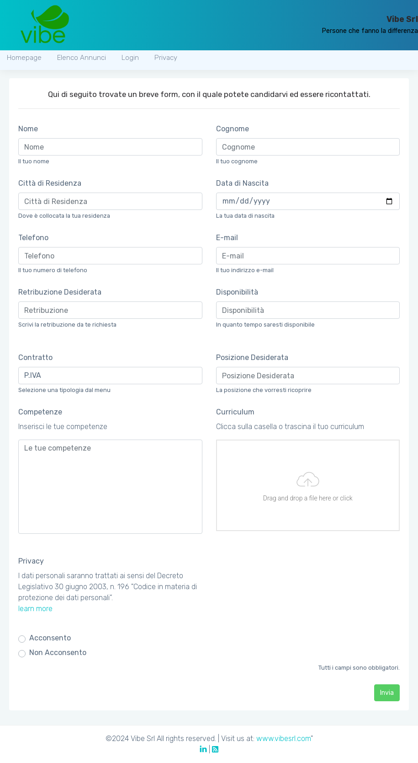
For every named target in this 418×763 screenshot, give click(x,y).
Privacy (31, 561)
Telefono (33, 237)
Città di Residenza (49, 183)
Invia (387, 693)
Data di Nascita (242, 183)
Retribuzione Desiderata (59, 292)
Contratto (35, 357)
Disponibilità (237, 292)
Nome (28, 128)
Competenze (40, 412)
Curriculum (235, 412)
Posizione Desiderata (252, 357)
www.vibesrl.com (283, 738)
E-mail (227, 237)
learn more (35, 608)
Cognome (232, 128)
